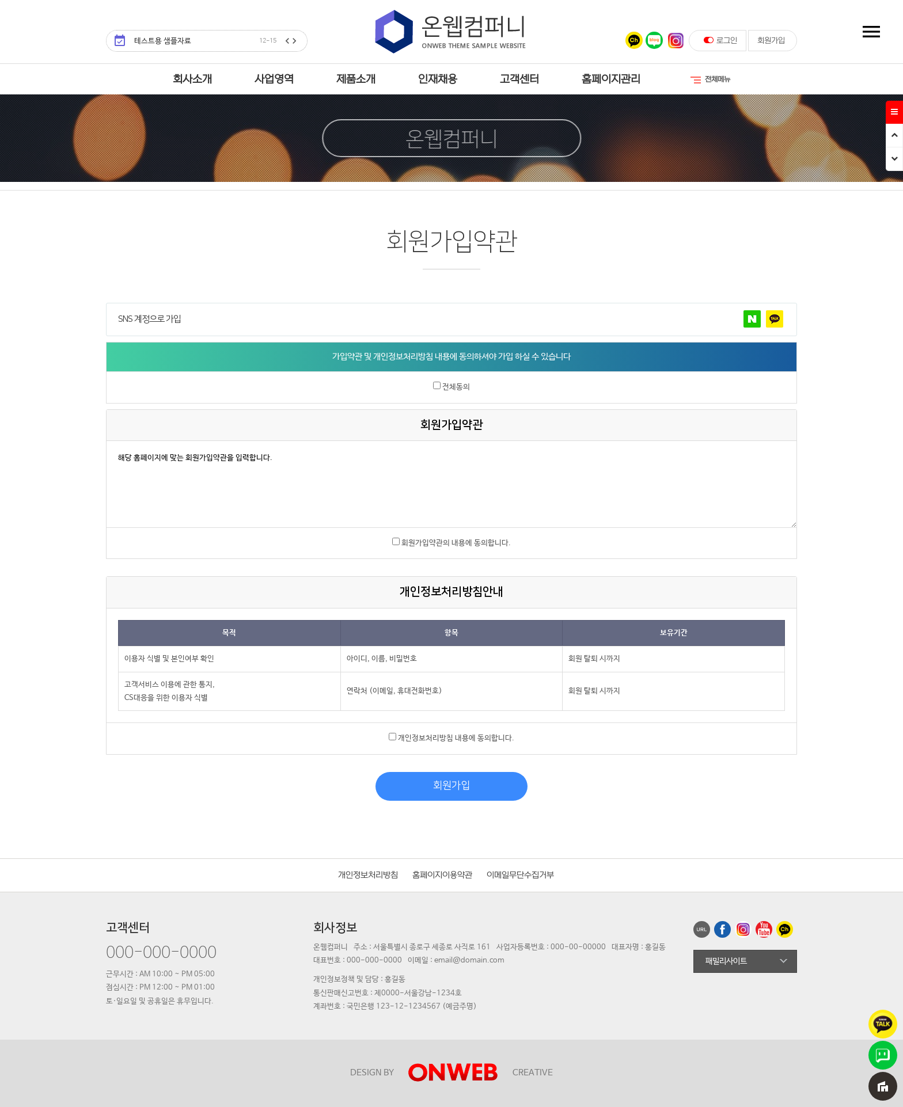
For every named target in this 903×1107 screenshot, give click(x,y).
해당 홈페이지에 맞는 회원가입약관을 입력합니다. (451, 484)
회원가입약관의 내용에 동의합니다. (456, 543)
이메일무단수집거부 (520, 875)
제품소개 (355, 80)
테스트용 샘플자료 (205, 41)
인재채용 (437, 80)
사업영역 (274, 80)
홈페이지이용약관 (442, 875)
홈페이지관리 (611, 80)
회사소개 (192, 80)
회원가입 (771, 40)
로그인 (720, 40)
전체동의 (456, 387)
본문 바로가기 (0, 0)
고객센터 (519, 80)
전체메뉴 (709, 80)
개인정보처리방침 (368, 875)
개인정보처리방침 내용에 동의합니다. (456, 738)
